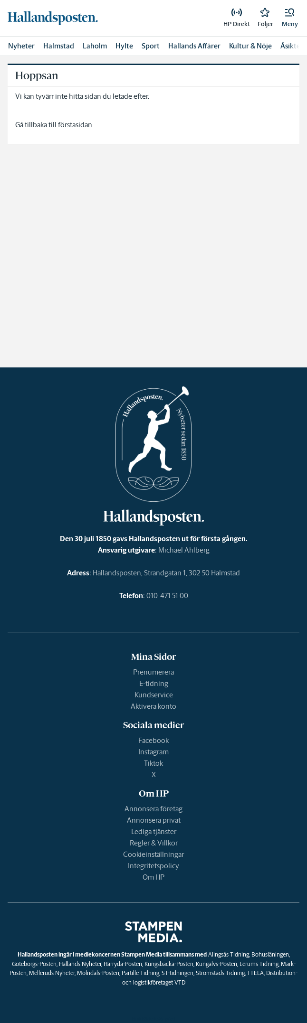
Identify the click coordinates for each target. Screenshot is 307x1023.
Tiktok (153, 763)
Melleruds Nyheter (52, 972)
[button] (289, 18)
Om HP (153, 877)
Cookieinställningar (153, 854)
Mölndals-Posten (98, 972)
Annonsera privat (154, 820)
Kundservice (153, 694)
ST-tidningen (177, 972)
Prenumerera (153, 671)
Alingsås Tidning (228, 954)
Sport (151, 45)
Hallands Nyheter (80, 963)
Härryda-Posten (123, 963)
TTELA (255, 972)
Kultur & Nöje (250, 45)
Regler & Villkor (154, 842)
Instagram (153, 751)
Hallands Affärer (194, 45)
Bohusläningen (270, 954)
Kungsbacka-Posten (168, 963)
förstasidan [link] (75, 124)
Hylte (124, 45)
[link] (53, 18)
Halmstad (58, 45)
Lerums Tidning (259, 963)
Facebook (153, 740)
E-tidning (153, 683)
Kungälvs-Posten (216, 963)
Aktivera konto (153, 706)
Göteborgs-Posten (34, 963)
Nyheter (21, 45)
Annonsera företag (153, 808)
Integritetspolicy (153, 865)
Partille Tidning (140, 972)
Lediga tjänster (153, 831)
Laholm (95, 45)
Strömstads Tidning (220, 972)
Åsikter (291, 45)
